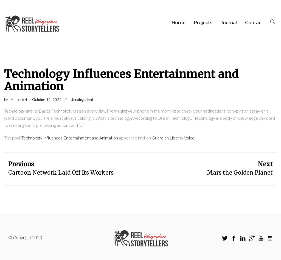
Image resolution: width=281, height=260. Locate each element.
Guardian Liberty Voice (173, 137)
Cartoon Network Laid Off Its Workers (61, 172)
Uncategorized (82, 99)
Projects (203, 22)
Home (179, 22)
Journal (229, 22)
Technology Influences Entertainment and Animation (69, 137)
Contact (254, 22)
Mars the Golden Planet (240, 172)
